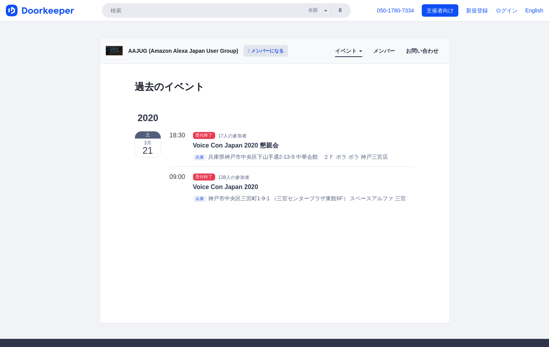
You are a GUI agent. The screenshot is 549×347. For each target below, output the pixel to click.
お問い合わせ (422, 51)
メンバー (384, 51)
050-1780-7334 (395, 10)
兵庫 (199, 157)
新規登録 (477, 10)
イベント (348, 51)
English (534, 10)
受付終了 (203, 135)
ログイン (506, 10)
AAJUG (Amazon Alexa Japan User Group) (183, 51)
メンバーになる (266, 51)
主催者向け (440, 10)
